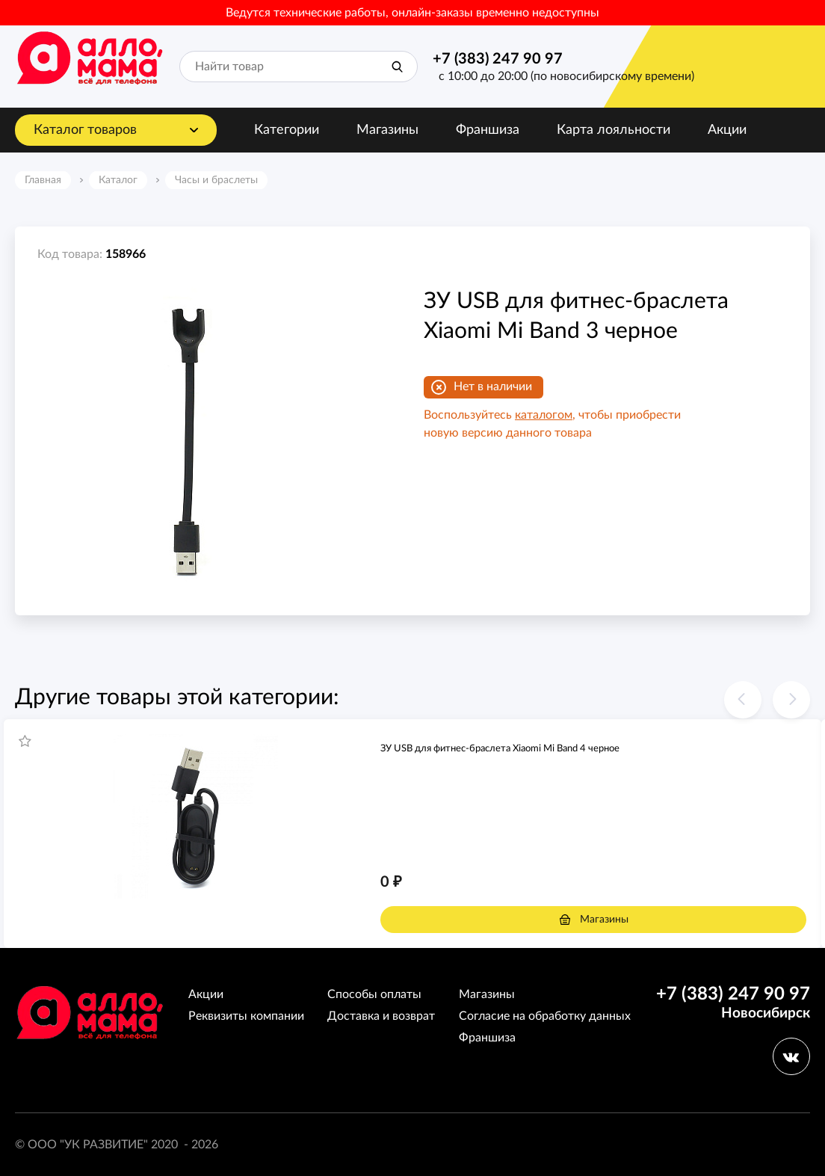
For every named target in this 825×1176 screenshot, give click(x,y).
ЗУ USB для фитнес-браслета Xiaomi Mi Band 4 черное (499, 749)
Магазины (387, 130)
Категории (286, 130)
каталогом (543, 415)
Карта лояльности (613, 130)
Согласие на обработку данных (545, 1016)
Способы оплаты (374, 994)
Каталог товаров (85, 130)
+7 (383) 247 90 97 (498, 59)
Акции (727, 130)
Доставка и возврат (381, 1016)
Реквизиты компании (246, 1016)
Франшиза (487, 130)
